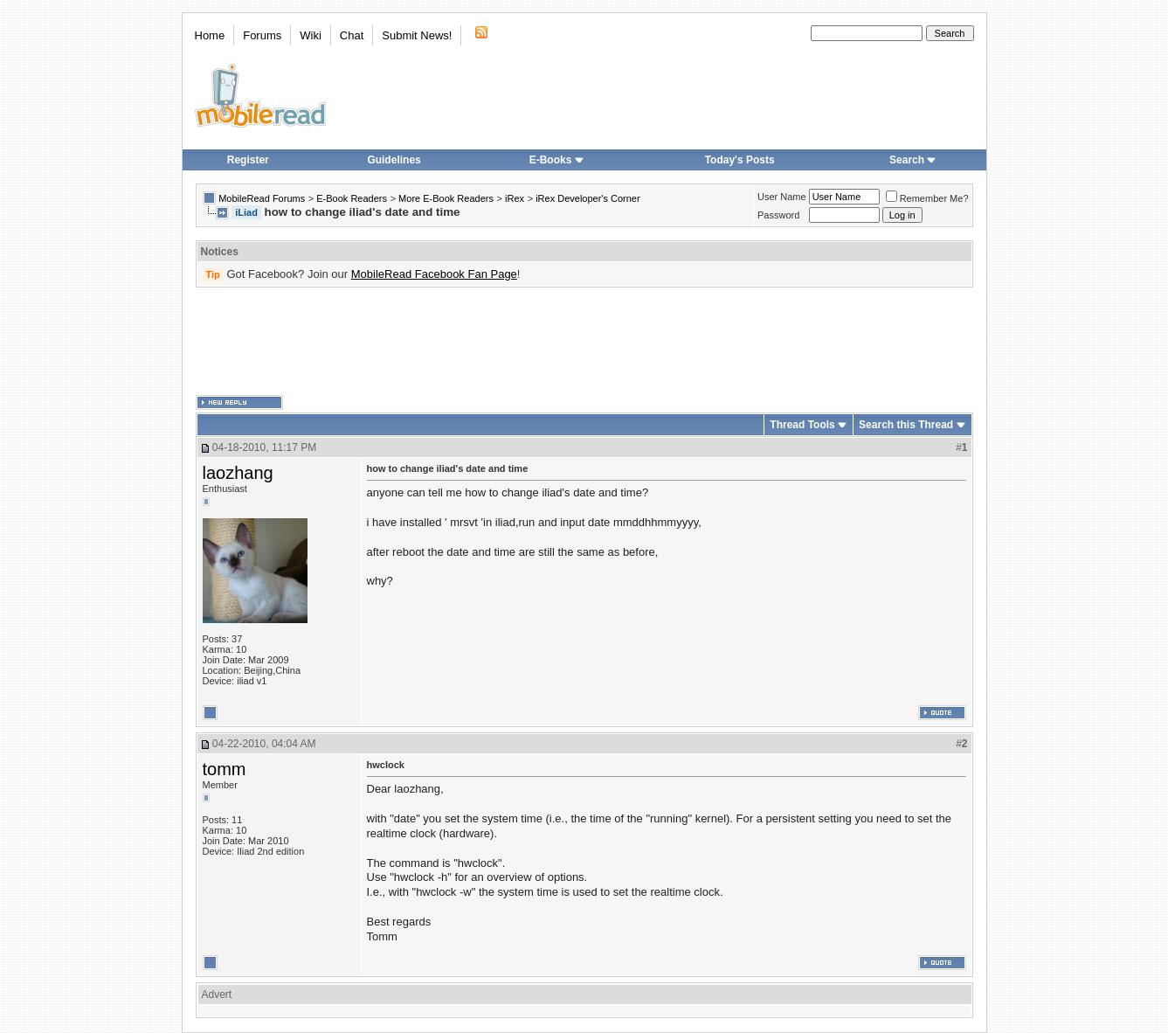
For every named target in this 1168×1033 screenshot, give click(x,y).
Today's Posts (740, 160)
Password (778, 215)
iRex (514, 198)
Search (912, 160)
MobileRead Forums (261, 198)
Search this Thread (906, 425)
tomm (224, 769)
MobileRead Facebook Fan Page (434, 274)
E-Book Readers (351, 198)
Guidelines (393, 160)
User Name (781, 196)
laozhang (238, 472)
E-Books (556, 160)
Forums (262, 35)
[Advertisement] (584, 341)
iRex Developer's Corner (587, 198)
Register (248, 160)
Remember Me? (927, 198)
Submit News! (417, 35)
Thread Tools (802, 425)
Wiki (310, 35)
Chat (351, 35)
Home (210, 35)
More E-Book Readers (446, 198)
